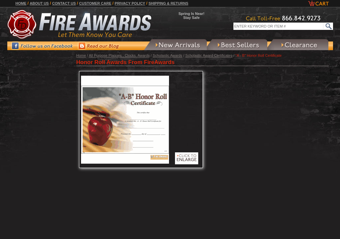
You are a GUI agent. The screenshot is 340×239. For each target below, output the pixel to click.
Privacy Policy (130, 3)
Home (21, 3)
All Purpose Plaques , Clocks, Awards (119, 55)
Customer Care (95, 3)
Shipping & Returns (168, 3)
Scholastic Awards (167, 55)
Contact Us (64, 3)
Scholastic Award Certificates (208, 55)
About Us (39, 3)
